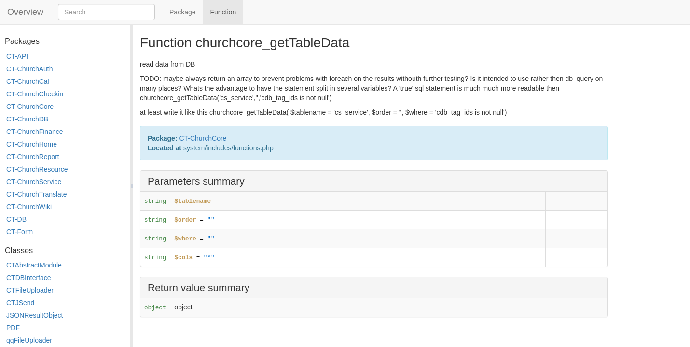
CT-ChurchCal (27, 81)
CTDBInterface (28, 277)
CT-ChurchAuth (29, 69)
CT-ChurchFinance (34, 131)
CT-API (17, 56)
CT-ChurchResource (37, 169)
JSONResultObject (34, 315)
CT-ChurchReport (32, 156)
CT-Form (19, 232)
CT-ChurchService (33, 182)
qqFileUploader (29, 340)
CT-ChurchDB (27, 119)
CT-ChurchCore (30, 106)
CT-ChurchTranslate (36, 194)
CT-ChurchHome (31, 144)
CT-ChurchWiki (29, 207)
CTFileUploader (30, 290)
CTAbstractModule (34, 265)
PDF (13, 328)
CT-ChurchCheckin (34, 94)
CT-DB (16, 219)
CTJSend (20, 303)
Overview (25, 12)
